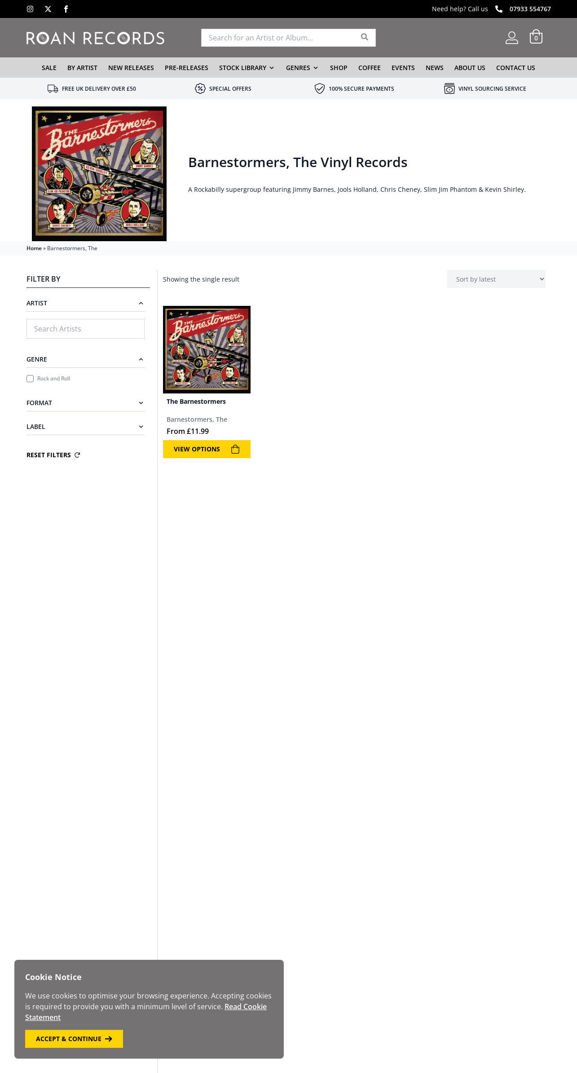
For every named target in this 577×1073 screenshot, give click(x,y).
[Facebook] (66, 9)
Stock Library (242, 67)
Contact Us (515, 67)
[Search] (365, 38)
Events (403, 67)
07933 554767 (530, 8)
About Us (469, 67)
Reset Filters (53, 454)
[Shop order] (496, 279)
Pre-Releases (186, 67)
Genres (298, 67)
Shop (339, 67)
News (435, 67)
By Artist (82, 67)
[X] (48, 9)
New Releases (131, 67)
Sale (49, 67)
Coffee (369, 67)
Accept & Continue (74, 1038)
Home (34, 248)
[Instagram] (30, 9)
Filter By (43, 279)
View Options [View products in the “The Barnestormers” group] (207, 449)
